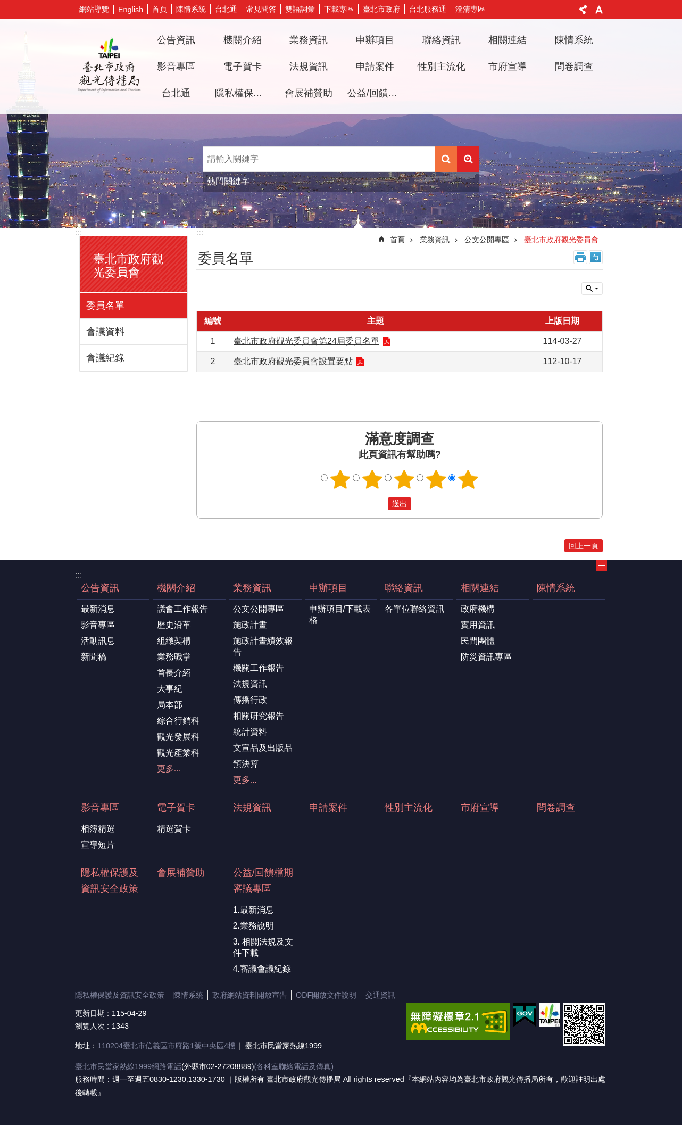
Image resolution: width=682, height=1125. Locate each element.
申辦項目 (328, 587)
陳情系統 (191, 9)
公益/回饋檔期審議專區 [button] (376, 93)
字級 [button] (599, 10)
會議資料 (105, 331)
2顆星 (372, 479)
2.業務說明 (253, 925)
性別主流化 (441, 66)
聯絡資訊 (404, 587)
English (130, 9)
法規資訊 (308, 66)
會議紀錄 (105, 357)
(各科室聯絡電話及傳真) (294, 1066)
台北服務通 (427, 9)
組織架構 (174, 640)
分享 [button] (583, 10)
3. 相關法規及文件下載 (263, 947)
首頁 (159, 9)
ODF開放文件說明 (326, 995)
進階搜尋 (468, 159)
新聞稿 (93, 656)
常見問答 (261, 9)
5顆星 (468, 479)
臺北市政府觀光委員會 (128, 265)
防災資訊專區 (486, 656)
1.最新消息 (253, 909)
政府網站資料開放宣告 (249, 995)
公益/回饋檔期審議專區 (263, 880)
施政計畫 (250, 624)
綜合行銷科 (178, 720)
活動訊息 (98, 640)
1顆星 (340, 479)
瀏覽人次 (90, 1026)
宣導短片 (98, 844)
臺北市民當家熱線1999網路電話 (128, 1066)
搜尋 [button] (446, 159)
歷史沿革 (174, 624)
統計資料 (250, 731)
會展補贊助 (308, 93)
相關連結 (480, 587)
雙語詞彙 (300, 9)
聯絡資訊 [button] (441, 40)
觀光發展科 (178, 736)
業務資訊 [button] (308, 40)
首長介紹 (174, 672)
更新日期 (90, 1013)
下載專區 (339, 9)
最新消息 (98, 608)
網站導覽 (94, 9)
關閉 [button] (592, 288)
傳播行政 (250, 699)
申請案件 (375, 66)
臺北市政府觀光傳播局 (109, 66)
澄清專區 (470, 9)
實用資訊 (478, 624)
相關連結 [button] (507, 40)
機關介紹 (176, 587)
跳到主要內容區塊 (5, 5)
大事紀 (169, 688)
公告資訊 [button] (176, 40)
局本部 (169, 704)
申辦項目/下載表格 (340, 614)
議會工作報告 (182, 608)
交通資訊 (380, 995)
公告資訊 (100, 587)
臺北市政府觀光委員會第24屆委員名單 (306, 341)
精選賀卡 (174, 828)
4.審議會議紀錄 (262, 968)
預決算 (246, 763)
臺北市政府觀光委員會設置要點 (293, 361)
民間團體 (478, 640)
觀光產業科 (178, 752)
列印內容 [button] (580, 257)
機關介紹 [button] (242, 40)
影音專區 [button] (176, 66)
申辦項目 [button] (375, 40)
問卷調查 (574, 66)
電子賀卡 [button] (242, 66)
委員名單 (105, 305)
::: (78, 232)
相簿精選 (98, 828)
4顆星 (436, 479)
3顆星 (404, 479)
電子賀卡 (176, 807)
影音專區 (98, 624)
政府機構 (478, 608)
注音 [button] (596, 257)
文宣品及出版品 (263, 747)
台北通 (226, 9)
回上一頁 (583, 545)
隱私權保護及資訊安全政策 (244, 93)
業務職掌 (174, 656)
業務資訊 (435, 239)
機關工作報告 (258, 667)
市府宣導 (507, 66)
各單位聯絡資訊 (414, 608)
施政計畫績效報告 (263, 646)
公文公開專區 (486, 239)
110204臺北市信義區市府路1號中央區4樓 (166, 1045)
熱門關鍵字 (228, 181)
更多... (169, 768)
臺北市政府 (381, 9)
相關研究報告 (258, 715)
